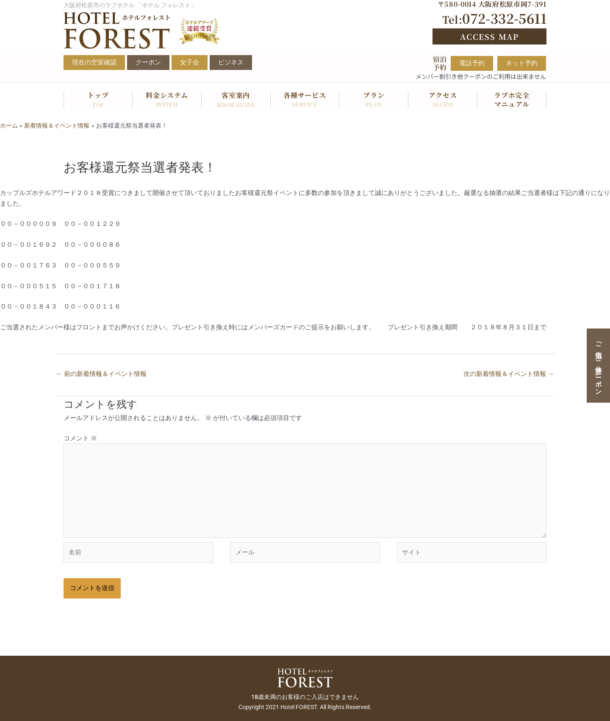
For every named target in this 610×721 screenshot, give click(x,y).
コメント (80, 438)
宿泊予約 (439, 63)
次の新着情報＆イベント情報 (508, 374)
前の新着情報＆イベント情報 (101, 374)
